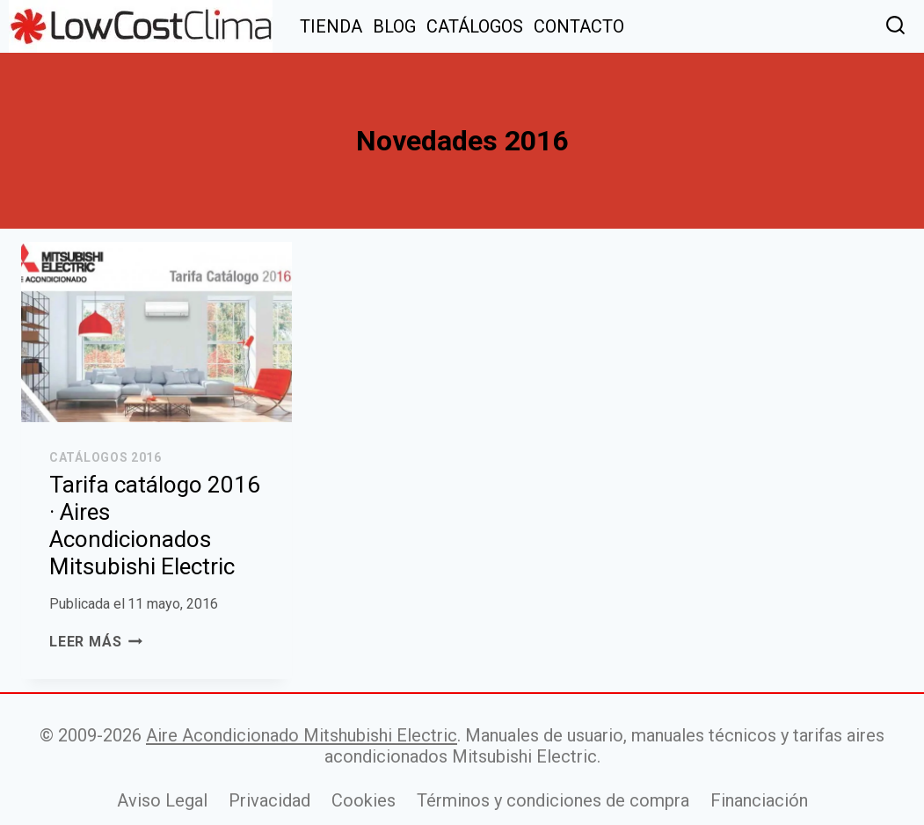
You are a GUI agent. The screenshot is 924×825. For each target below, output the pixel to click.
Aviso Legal (162, 800)
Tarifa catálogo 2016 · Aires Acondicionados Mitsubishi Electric (154, 525)
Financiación (759, 800)
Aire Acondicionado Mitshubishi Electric (301, 735)
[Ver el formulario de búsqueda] (895, 27)
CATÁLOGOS (474, 26)
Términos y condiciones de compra (553, 800)
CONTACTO (579, 26)
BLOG (394, 26)
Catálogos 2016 (105, 457)
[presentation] (156, 332)
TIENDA (331, 26)
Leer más (95, 641)
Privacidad (269, 800)
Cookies (363, 800)
